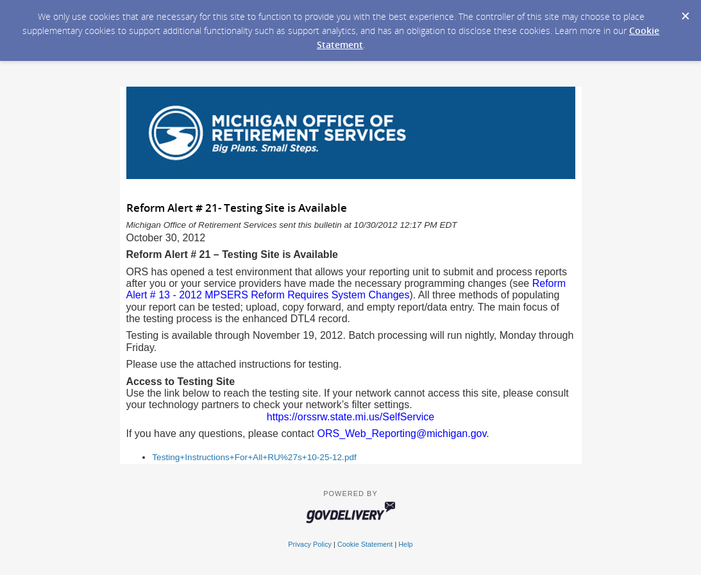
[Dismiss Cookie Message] (685, 12)
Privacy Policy (310, 544)
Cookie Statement (365, 544)
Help (405, 544)
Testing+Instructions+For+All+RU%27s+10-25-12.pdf (254, 457)
